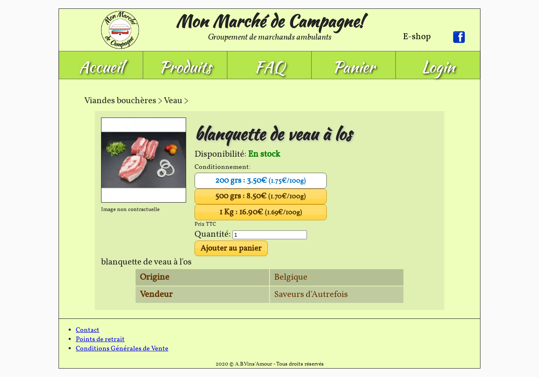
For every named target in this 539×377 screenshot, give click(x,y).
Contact (87, 330)
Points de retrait (100, 339)
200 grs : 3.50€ (260, 180)
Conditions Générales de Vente (122, 348)
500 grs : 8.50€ (260, 196)
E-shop (417, 37)
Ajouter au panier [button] (230, 248)
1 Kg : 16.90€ (260, 212)
